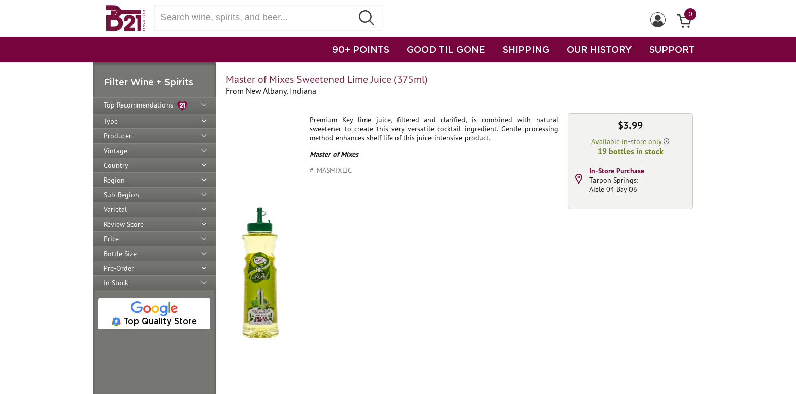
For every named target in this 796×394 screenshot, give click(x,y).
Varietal (115, 209)
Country (116, 165)
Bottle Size (120, 253)
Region (114, 180)
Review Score (124, 224)
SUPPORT (672, 49)
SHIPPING (526, 49)
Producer (117, 135)
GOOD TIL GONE (446, 49)
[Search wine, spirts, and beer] (256, 17)
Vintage (115, 150)
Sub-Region (121, 194)
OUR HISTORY (599, 49)
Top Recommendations (145, 105)
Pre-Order (119, 268)
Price (111, 238)
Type (111, 121)
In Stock (116, 283)
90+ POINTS (360, 49)
